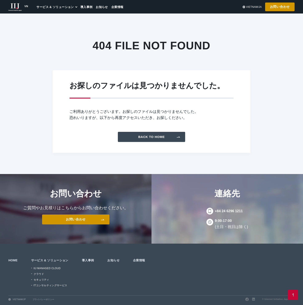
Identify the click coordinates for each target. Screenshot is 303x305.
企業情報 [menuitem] (117, 7)
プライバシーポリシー (43, 299)
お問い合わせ (280, 6)
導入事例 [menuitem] (86, 7)
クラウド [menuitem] (39, 274)
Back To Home (151, 137)
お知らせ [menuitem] (102, 7)
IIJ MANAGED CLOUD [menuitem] (47, 268)
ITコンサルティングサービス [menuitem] (50, 285)
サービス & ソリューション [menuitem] (55, 7)
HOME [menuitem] (13, 260)
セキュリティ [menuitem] (41, 279)
